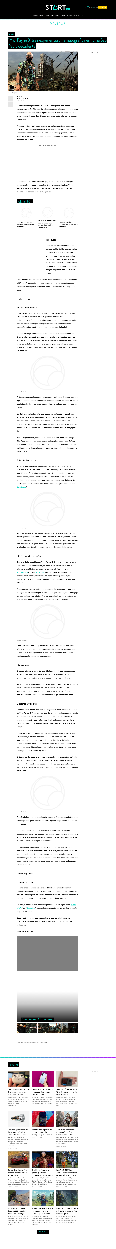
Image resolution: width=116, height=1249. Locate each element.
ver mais (43, 1232)
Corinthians (21, 487)
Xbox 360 (40, 572)
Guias (47, 15)
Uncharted (30, 908)
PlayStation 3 (22, 572)
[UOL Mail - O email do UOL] (89, 7)
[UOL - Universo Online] (68, 9)
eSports (41, 15)
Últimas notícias (78, 15)
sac (85, 7)
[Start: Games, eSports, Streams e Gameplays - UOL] (56, 7)
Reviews (35, 15)
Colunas (69, 15)
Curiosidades (55, 15)
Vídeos (63, 15)
